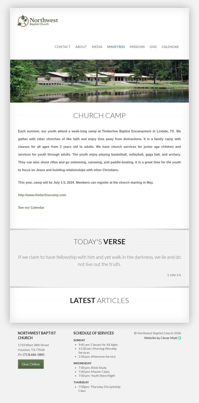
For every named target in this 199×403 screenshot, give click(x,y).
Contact (63, 46)
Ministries (116, 46)
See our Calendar (31, 207)
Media (97, 46)
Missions (137, 46)
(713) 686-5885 (33, 354)
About (81, 46)
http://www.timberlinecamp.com (42, 195)
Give (153, 46)
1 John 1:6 (174, 275)
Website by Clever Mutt (160, 338)
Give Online (31, 364)
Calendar (170, 46)
